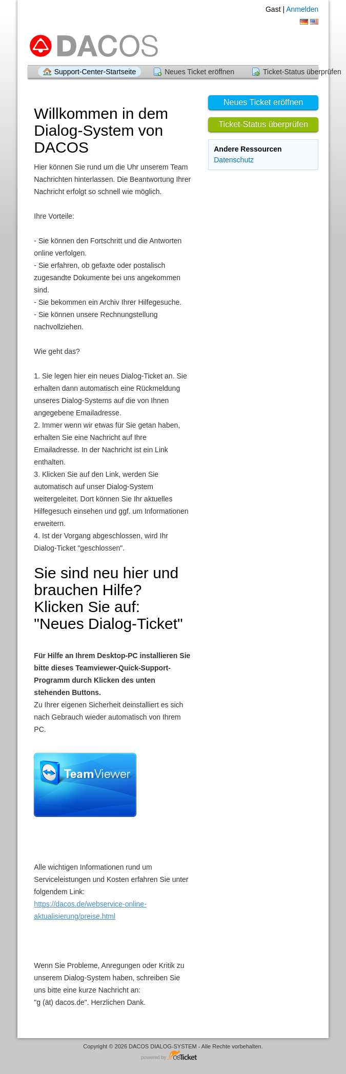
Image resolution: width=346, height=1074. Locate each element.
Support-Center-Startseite (95, 72)
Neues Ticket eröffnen (199, 72)
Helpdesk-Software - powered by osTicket (173, 1056)
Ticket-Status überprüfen (263, 124)
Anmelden (302, 9)
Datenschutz (234, 160)
